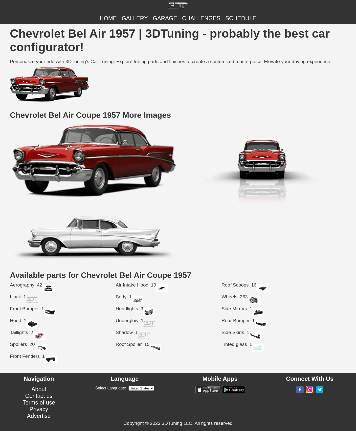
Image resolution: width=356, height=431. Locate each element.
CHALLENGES (201, 18)
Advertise (39, 416)
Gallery (135, 18)
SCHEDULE (240, 18)
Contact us (38, 396)
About (38, 389)
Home (108, 18)
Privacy (38, 409)
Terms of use (38, 402)
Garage (165, 18)
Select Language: (110, 388)
